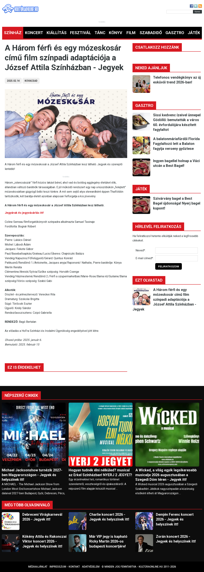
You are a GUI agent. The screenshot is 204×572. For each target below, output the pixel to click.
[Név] (176, 250)
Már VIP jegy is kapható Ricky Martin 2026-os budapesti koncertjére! (108, 541)
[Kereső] (179, 11)
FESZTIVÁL (80, 32)
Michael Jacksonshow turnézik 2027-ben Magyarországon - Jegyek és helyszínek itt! (32, 475)
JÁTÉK (194, 32)
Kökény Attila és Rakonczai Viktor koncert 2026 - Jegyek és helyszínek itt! (44, 541)
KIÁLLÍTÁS (57, 32)
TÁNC (100, 32)
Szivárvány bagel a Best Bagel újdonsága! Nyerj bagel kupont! (176, 203)
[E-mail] (176, 258)
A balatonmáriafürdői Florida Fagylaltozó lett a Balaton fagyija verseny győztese (176, 144)
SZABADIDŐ (151, 32)
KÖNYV (115, 32)
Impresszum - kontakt (64, 566)
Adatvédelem (91, 566)
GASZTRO (175, 32)
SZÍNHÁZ (12, 32)
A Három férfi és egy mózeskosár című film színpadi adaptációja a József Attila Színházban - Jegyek (164, 299)
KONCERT (34, 32)
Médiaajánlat (37, 566)
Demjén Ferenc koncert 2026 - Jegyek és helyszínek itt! (175, 519)
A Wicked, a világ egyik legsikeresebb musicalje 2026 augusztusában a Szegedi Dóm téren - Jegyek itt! (166, 475)
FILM (131, 32)
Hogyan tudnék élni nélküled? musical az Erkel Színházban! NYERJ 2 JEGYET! (100, 472)
